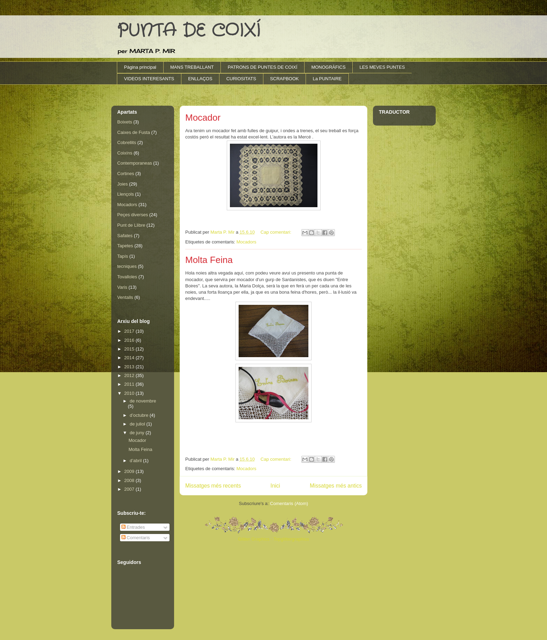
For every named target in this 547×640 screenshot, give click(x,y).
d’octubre (140, 415)
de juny (138, 432)
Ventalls (125, 297)
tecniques (127, 266)
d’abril (136, 460)
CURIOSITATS (241, 78)
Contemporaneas (134, 163)
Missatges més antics (336, 486)
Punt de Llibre (131, 225)
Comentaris (135, 537)
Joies (122, 184)
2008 (130, 480)
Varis (122, 287)
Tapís (122, 256)
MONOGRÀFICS (328, 67)
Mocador (202, 117)
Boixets (124, 122)
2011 (130, 384)
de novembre (143, 401)
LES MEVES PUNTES (382, 67)
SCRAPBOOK (284, 78)
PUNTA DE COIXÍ (188, 31)
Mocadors (246, 241)
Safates (125, 235)
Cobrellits (126, 142)
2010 (130, 393)
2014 (130, 357)
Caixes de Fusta (133, 132)
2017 (130, 331)
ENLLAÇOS (200, 78)
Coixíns (124, 153)
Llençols (125, 194)
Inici (275, 486)
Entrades (133, 527)
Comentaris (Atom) (289, 503)
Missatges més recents (213, 486)
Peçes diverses (132, 214)
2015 (130, 349)
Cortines (125, 173)
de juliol (138, 424)
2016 (130, 340)
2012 (130, 375)
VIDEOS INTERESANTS (149, 78)
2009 (130, 471)
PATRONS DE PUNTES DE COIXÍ (263, 67)
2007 (130, 489)
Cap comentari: (277, 232)
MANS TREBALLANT (192, 67)
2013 (130, 366)
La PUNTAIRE (327, 78)
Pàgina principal (140, 67)
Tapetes (125, 245)
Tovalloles (127, 276)
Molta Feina (209, 260)
